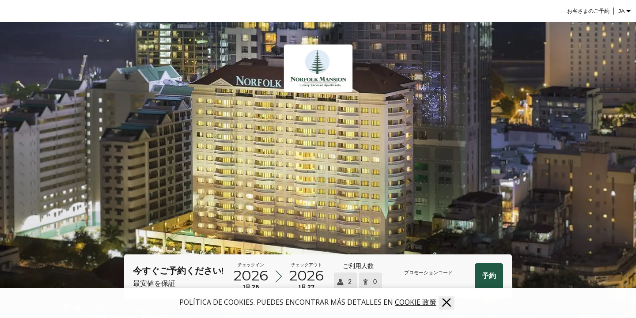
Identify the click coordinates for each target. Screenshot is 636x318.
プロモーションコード (428, 272)
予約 (489, 276)
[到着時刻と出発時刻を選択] (278, 276)
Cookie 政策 (415, 302)
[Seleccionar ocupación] (358, 276)
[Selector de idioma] (625, 11)
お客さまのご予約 (588, 11)
